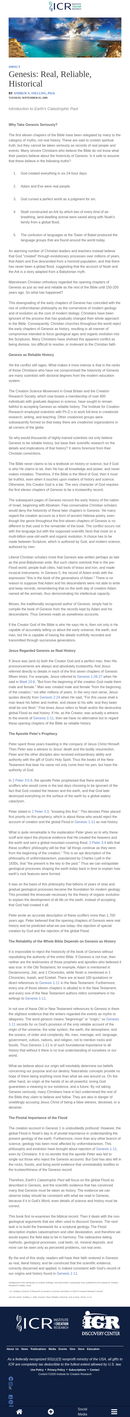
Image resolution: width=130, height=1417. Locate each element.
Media (52, 1349)
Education (93, 1349)
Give (72, 1349)
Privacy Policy (56, 1369)
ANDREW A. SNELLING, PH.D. (35, 93)
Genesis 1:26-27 (89, 676)
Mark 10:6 (27, 682)
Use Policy (37, 1369)
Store (81, 1349)
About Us (12, 1349)
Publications (38, 1349)
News (24, 1349)
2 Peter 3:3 (40, 811)
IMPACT (14, 67)
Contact (95, 1369)
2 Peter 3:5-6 (23, 780)
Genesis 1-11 (43, 718)
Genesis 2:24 (50, 697)
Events (63, 1349)
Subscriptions (77, 1369)
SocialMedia (82, 1411)
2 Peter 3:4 (97, 843)
